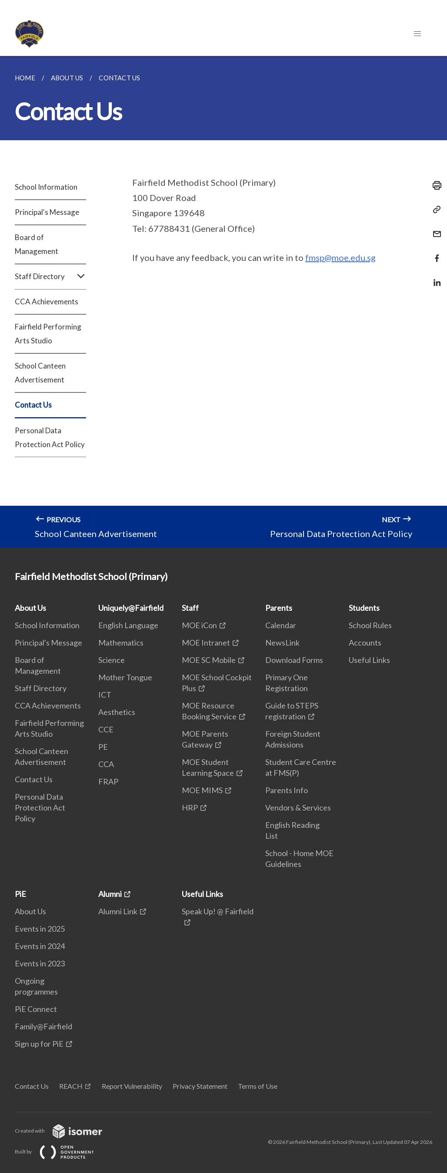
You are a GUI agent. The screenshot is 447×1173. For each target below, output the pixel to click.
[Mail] (434, 228)
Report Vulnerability (132, 1086)
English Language (128, 625)
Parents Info (286, 790)
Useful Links (369, 660)
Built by (61, 1151)
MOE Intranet (206, 642)
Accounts (365, 642)
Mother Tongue (125, 677)
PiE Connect (36, 1009)
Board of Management (36, 244)
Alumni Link (117, 911)
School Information (46, 186)
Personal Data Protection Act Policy (50, 437)
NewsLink (282, 642)
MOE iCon (199, 625)
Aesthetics (116, 712)
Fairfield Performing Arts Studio (48, 333)
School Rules (370, 625)
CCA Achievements (46, 301)
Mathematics (120, 642)
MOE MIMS (202, 790)
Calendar (280, 625)
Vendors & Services (298, 807)
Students (364, 608)
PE (103, 746)
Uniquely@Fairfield (130, 608)
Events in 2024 (40, 946)
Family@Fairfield (43, 1026)
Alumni (110, 894)
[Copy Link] (434, 209)
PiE (20, 894)
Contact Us (33, 404)
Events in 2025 (40, 928)
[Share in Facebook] (434, 253)
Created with (65, 1130)
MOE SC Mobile (209, 660)
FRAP (108, 781)
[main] (223, 301)
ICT (104, 694)
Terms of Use (257, 1086)
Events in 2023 (40, 963)
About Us (30, 608)
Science (111, 660)
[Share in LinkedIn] (434, 277)
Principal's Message (47, 212)
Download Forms (294, 660)
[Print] (434, 185)
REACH (71, 1086)
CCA (106, 764)
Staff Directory (50, 276)
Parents (278, 608)
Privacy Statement (200, 1086)
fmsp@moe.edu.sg (340, 257)
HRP (190, 807)
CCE (105, 729)
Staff (190, 608)
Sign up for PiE (39, 1043)
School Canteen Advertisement (40, 372)
